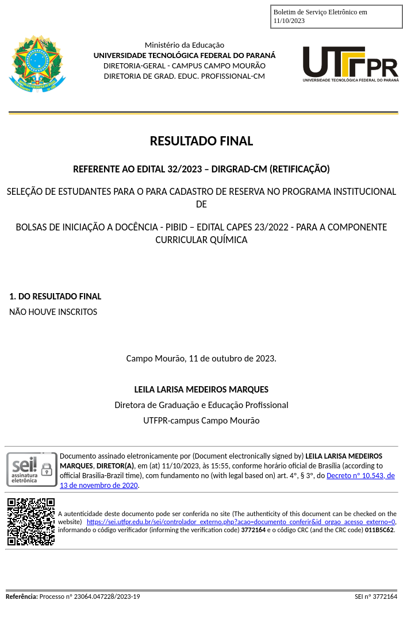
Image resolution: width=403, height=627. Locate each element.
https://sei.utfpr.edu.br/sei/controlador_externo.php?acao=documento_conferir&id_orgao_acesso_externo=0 (241, 522)
